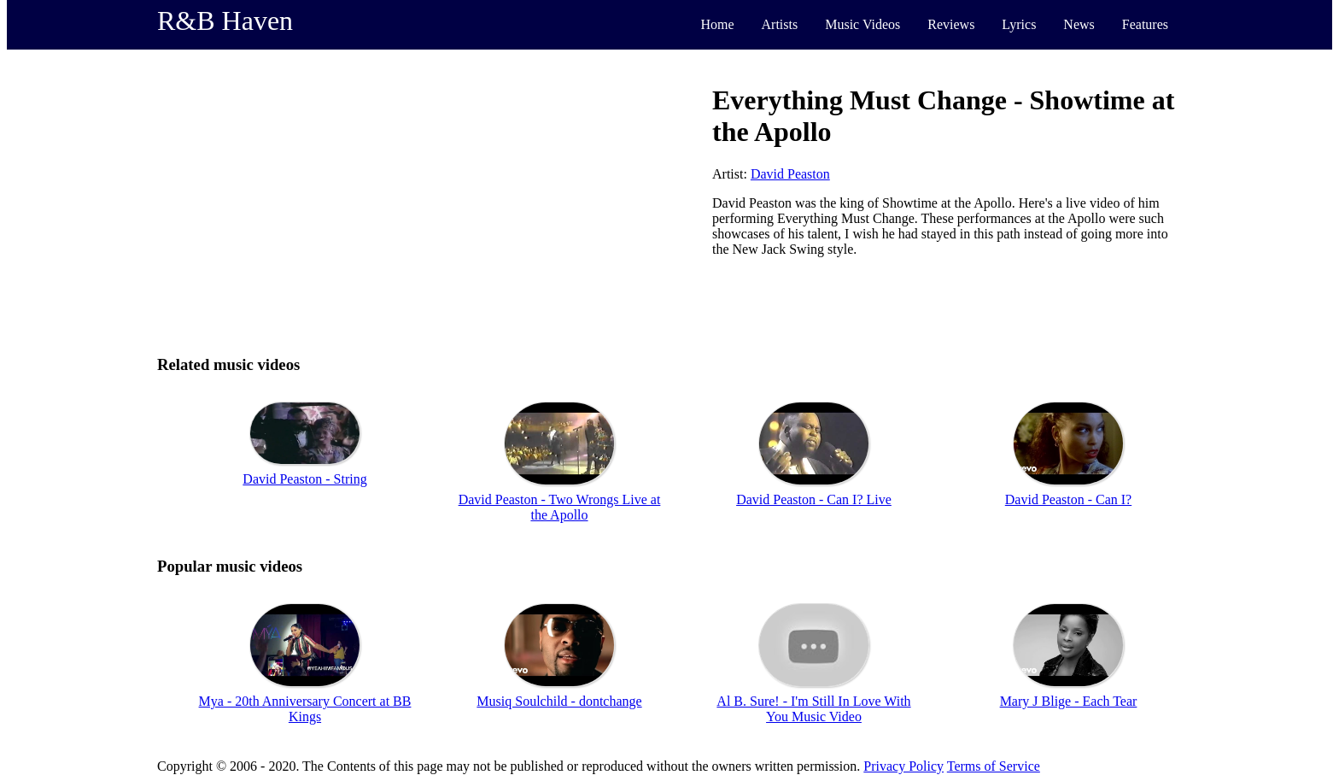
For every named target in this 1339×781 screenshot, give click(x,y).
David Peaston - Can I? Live (814, 499)
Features (1145, 24)
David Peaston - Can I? (1068, 499)
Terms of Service (993, 766)
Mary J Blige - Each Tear (1068, 701)
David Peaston (790, 174)
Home (717, 24)
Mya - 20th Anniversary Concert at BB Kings (305, 709)
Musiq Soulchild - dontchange (559, 701)
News (1078, 24)
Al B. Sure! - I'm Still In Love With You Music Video (813, 709)
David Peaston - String (304, 479)
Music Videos (862, 24)
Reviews (950, 24)
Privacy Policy (903, 766)
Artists (780, 24)
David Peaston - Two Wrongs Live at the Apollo (560, 507)
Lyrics (1019, 24)
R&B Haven (225, 20)
